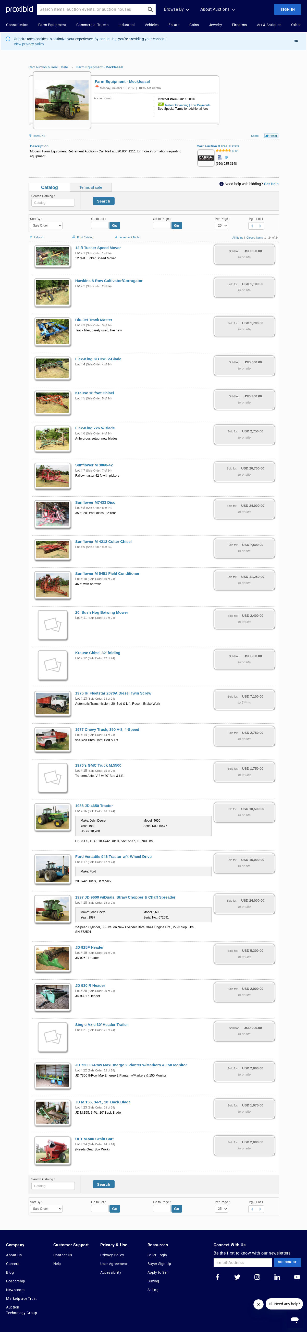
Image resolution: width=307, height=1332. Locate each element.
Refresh (36, 235)
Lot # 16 (81, 811)
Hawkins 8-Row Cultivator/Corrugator (109, 281)
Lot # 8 (80, 508)
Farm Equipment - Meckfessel (99, 67)
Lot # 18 (81, 902)
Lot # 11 (81, 618)
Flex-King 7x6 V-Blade (95, 428)
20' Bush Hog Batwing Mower (101, 612)
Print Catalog (82, 234)
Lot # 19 (81, 953)
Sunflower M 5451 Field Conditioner (107, 574)
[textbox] (53, 203)
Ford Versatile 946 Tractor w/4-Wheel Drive (113, 857)
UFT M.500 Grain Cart (94, 1139)
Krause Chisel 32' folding (97, 653)
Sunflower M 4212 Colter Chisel (103, 542)
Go (114, 225)
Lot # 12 (81, 658)
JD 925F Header (89, 947)
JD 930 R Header (90, 985)
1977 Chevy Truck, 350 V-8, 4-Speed (107, 729)
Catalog (49, 187)
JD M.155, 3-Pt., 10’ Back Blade (103, 1102)
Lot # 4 (80, 364)
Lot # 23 (81, 1107)
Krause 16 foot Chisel (94, 393)
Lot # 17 (81, 862)
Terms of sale (90, 187)
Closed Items (255, 237)
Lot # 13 (81, 698)
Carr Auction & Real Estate (48, 67)
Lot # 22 (81, 1070)
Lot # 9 (80, 547)
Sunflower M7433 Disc (95, 502)
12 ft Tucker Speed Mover (98, 248)
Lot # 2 (80, 286)
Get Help (271, 184)
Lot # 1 (80, 253)
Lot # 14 (81, 735)
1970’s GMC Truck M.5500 (98, 765)
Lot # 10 (81, 579)
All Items (237, 237)
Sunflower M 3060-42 (94, 465)
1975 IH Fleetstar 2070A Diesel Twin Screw (113, 693)
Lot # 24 (81, 1144)
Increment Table (126, 237)
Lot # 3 (80, 325)
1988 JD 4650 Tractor (94, 806)
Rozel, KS (37, 135)
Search (103, 201)
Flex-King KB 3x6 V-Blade (98, 359)
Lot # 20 (81, 991)
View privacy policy (29, 44)
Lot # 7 (80, 470)
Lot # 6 (80, 433)
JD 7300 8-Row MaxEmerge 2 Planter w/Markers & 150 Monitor (131, 1065)
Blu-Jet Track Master (93, 320)
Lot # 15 (81, 771)
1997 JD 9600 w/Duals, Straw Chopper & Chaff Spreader (125, 897)
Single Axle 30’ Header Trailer (101, 1025)
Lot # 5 (80, 398)
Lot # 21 (81, 1030)
